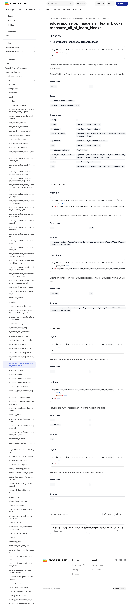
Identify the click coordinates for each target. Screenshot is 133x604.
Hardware (30, 10)
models (106, 18)
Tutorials (56, 10)
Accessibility (97, 569)
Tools (40, 10)
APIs (47, 10)
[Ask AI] (121, 49)
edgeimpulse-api (93, 18)
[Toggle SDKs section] (19, 64)
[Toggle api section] (19, 80)
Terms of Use (97, 565)
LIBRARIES (54, 18)
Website (100, 3)
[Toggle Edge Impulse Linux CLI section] (19, 51)
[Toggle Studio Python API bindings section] (19, 68)
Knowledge (9, 10)
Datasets (77, 10)
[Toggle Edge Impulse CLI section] (19, 47)
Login (110, 3)
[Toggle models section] (19, 97)
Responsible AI (78, 565)
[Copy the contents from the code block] (117, 49)
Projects (66, 10)
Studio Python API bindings (72, 18)
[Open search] (60, 3)
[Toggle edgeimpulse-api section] (19, 72)
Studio (20, 10)
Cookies (75, 574)
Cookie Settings (119, 589)
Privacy (75, 569)
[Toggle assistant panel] (81, 3)
